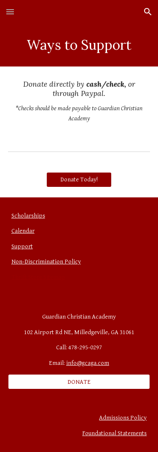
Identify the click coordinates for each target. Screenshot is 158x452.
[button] (10, 11)
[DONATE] (79, 381)
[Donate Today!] (79, 179)
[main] (79, 45)
